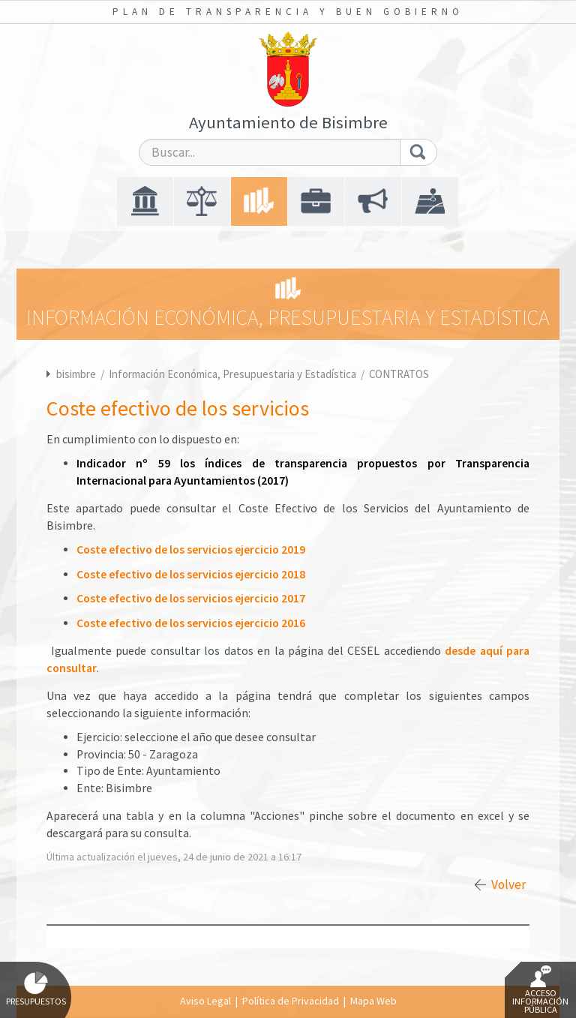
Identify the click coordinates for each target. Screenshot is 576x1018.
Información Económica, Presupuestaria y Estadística (233, 374)
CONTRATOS (399, 374)
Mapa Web (373, 1000)
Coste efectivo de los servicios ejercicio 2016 (190, 623)
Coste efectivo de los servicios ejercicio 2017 (190, 598)
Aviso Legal (205, 1000)
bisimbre (76, 374)
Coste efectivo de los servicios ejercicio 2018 (190, 574)
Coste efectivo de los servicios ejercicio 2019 (190, 549)
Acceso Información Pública (540, 990)
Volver (508, 884)
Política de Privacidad (290, 1000)
